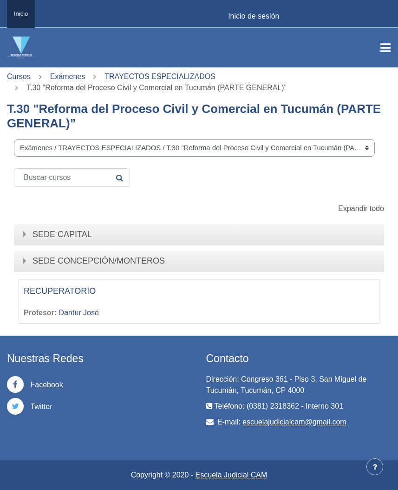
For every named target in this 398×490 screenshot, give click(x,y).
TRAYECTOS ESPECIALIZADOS (159, 76)
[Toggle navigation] (385, 47)
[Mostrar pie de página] (374, 466)
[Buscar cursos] (72, 177)
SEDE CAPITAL (62, 234)
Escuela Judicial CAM (232, 475)
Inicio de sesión (253, 16)
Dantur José (79, 313)
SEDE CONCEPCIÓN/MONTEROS (99, 260)
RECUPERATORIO (60, 291)
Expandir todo (361, 208)
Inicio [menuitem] (21, 13)
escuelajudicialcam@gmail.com (294, 422)
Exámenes (67, 76)
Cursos (19, 76)
